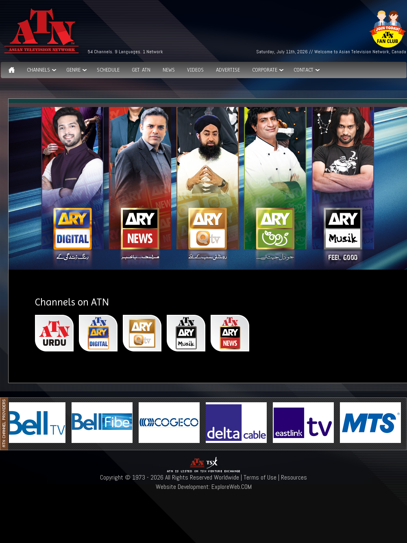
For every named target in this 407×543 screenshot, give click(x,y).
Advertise (228, 70)
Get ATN (141, 70)
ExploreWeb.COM (231, 486)
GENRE (73, 70)
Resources (294, 477)
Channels (38, 70)
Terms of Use (260, 477)
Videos (195, 70)
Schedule (108, 70)
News (169, 70)
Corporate (264, 70)
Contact (303, 70)
